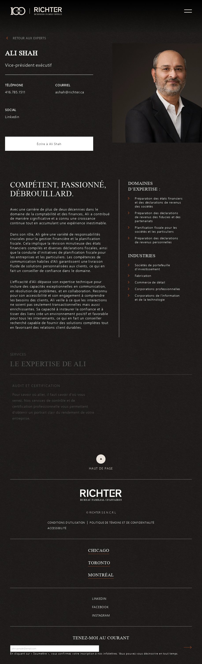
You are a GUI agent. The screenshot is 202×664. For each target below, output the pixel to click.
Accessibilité (57, 528)
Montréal (101, 574)
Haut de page (101, 468)
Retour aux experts (29, 38)
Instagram (101, 615)
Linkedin (99, 598)
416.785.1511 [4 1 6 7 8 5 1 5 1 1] (15, 92)
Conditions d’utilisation (66, 522)
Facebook (100, 607)
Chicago (98, 550)
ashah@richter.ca (69, 92)
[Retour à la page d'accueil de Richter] (101, 495)
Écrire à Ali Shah (49, 144)
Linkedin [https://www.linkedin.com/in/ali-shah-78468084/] (12, 116)
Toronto (99, 562)
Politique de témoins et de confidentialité (122, 522)
